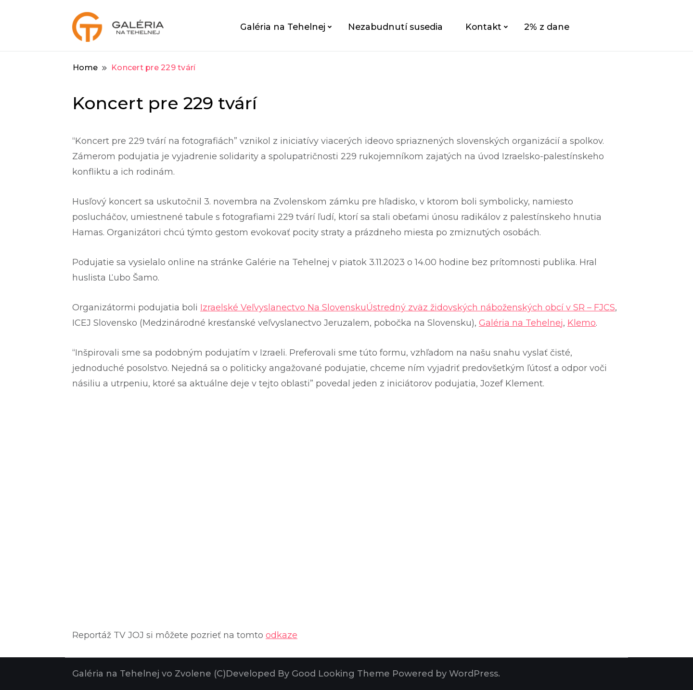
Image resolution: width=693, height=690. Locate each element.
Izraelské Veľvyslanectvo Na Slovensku (283, 307)
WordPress (473, 673)
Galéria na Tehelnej (282, 27)
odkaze (281, 635)
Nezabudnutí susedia (395, 27)
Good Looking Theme (341, 673)
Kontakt (483, 27)
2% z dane (546, 27)
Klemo (581, 323)
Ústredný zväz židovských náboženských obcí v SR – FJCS (490, 307)
